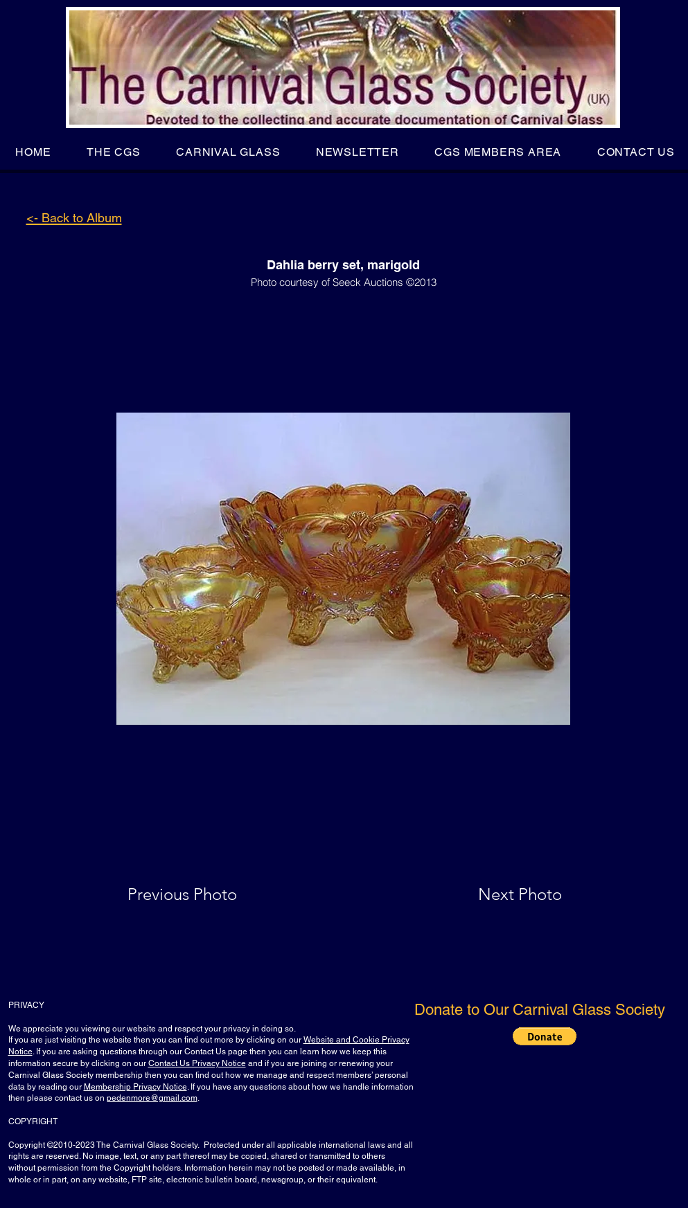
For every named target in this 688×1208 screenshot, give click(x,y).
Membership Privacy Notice (135, 1087)
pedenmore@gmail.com (152, 1098)
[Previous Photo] (201, 894)
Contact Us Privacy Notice (197, 1063)
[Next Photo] (492, 894)
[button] (113, 152)
